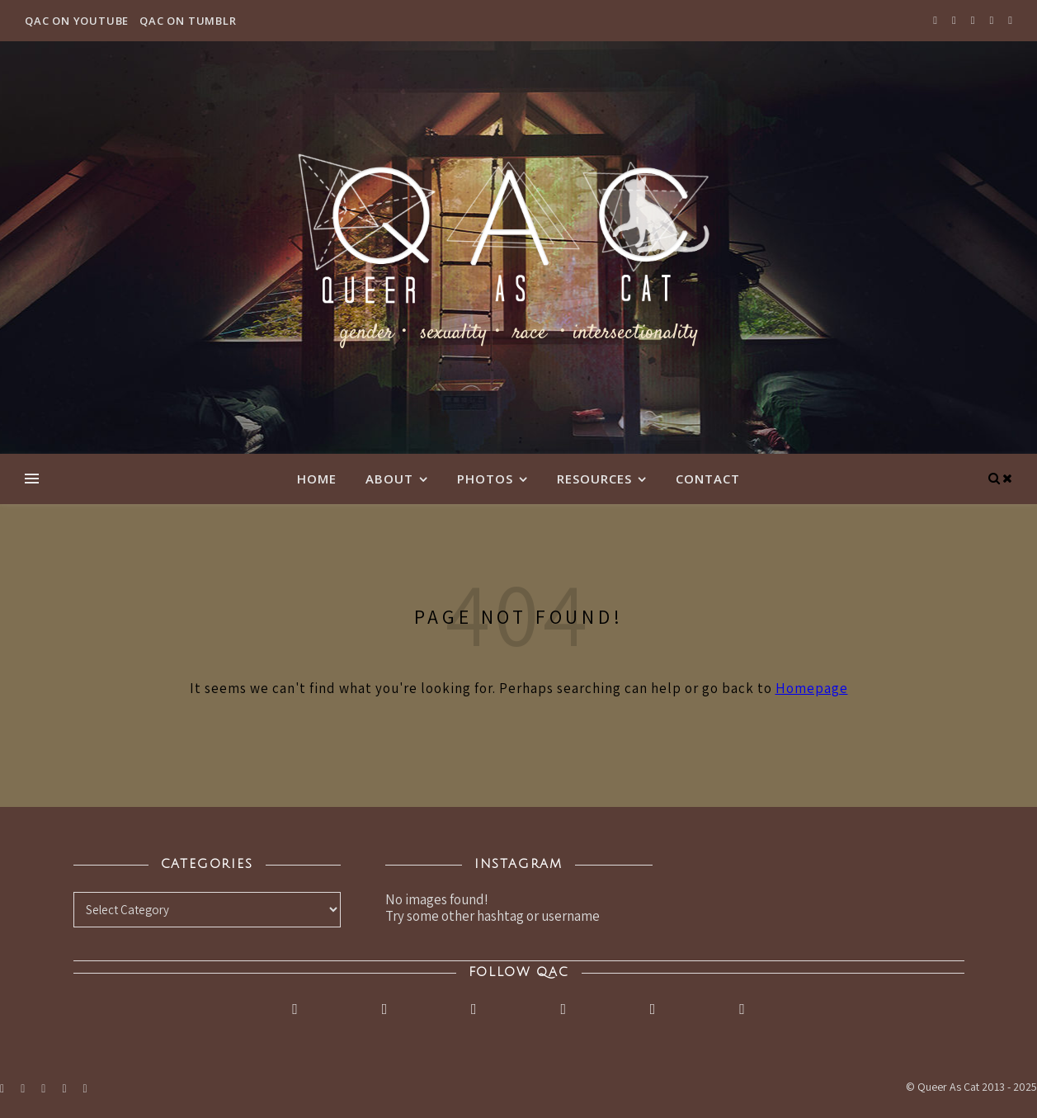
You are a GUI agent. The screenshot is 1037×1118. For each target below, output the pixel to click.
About (389, 478)
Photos (485, 478)
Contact (708, 478)
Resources (594, 478)
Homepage (811, 688)
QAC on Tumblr (187, 20)
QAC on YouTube (77, 20)
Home (317, 478)
